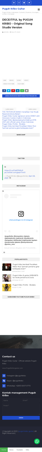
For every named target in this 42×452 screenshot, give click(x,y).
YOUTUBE (21, 84)
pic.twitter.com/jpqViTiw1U (15, 172)
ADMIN (6, 32)
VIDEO (26, 80)
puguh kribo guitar (26, 431)
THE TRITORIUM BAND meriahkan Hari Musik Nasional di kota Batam (20, 113)
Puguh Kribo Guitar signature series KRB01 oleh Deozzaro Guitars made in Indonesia (21, 117)
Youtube (19, 450)
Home (4, 450)
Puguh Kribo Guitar (13, 8)
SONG (19, 80)
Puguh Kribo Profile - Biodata (13, 124)
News (11, 450)
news (12, 80)
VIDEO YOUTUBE (8, 84)
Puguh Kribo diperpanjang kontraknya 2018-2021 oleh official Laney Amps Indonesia (19, 121)
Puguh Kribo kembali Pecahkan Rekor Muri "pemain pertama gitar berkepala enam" (19, 127)
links (27, 450)
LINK (4, 80)
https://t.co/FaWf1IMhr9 (13, 170)
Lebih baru (9, 109)
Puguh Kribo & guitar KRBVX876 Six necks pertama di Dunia (25, 276)
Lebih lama (32, 109)
